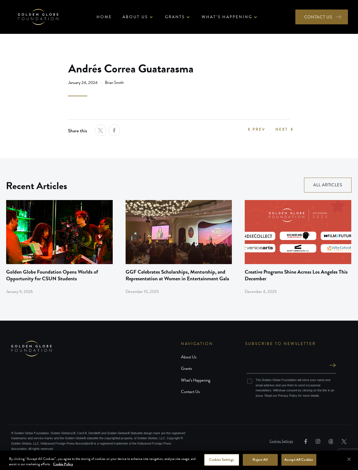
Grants (186, 368)
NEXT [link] (281, 129)
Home (104, 17)
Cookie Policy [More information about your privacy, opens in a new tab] (63, 464)
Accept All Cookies (298, 459)
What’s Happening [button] (227, 17)
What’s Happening (195, 380)
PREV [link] (259, 129)
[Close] (349, 459)
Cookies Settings (281, 441)
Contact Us (190, 392)
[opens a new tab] (100, 130)
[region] (179, 460)
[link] (59, 247)
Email (291, 359)
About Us (188, 357)
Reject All (260, 459)
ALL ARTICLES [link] (327, 185)
